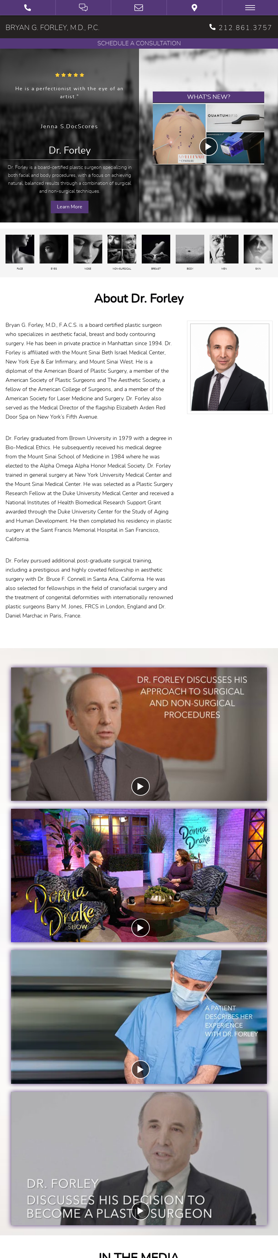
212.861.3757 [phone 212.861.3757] (240, 27)
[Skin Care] (258, 253)
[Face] (20, 253)
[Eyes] (53, 253)
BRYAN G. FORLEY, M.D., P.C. (53, 28)
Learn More (69, 206)
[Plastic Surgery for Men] (224, 253)
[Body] (190, 253)
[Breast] (156, 253)
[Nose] (87, 253)
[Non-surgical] (121, 253)
